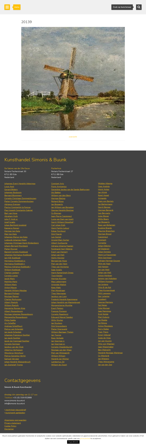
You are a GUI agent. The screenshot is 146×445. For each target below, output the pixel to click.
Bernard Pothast (11, 293)
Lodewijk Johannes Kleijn (15, 240)
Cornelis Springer (12, 344)
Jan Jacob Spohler (12, 338)
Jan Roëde (102, 320)
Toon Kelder (56, 275)
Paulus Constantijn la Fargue (17, 207)
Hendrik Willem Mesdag (15, 290)
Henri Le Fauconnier (107, 254)
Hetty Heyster (57, 258)
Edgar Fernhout (58, 231)
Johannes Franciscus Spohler (17, 335)
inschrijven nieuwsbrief (15, 409)
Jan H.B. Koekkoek (12, 258)
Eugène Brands (105, 228)
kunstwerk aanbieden (14, 412)
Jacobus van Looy (59, 296)
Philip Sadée (10, 320)
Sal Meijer (102, 305)
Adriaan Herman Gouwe (109, 260)
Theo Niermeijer (58, 293)
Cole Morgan (104, 308)
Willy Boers (103, 219)
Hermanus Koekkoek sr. (14, 261)
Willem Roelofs (11, 305)
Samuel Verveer (11, 359)
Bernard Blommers (13, 195)
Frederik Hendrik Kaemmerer (64, 299)
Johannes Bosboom (12, 192)
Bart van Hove (10, 213)
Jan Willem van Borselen (62, 207)
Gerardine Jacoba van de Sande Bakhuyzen (70, 189)
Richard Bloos (57, 201)
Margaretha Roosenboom (15, 317)
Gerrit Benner (104, 207)
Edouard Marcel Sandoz (62, 317)
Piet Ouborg (103, 317)
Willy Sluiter (57, 320)
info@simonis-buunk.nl (14, 403)
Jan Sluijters (56, 323)
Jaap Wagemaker (105, 347)
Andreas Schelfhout (13, 326)
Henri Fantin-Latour (60, 228)
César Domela (104, 251)
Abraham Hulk (11, 216)
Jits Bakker (56, 192)
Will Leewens (104, 293)
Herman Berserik (105, 210)
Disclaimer (9, 429)
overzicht (73, 136)
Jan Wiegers (103, 358)
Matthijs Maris (10, 281)
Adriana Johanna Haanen (62, 246)
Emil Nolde (103, 314)
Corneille (102, 243)
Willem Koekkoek (12, 269)
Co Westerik (103, 355)
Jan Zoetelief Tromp (13, 364)
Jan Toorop (56, 335)
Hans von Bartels (105, 201)
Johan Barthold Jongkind (15, 225)
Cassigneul (103, 237)
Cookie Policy (10, 426)
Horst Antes (103, 189)
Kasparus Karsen (11, 228)
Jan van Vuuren (105, 341)
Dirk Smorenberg (59, 326)
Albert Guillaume (59, 243)
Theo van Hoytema (60, 266)
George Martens (105, 302)
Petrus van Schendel (13, 329)
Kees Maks (56, 287)
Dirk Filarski (56, 234)
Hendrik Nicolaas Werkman (110, 352)
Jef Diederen (103, 249)
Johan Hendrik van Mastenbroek (65, 302)
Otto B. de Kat (104, 287)
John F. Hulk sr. (11, 219)
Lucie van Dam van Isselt (62, 219)
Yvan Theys (103, 332)
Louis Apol (9, 186)
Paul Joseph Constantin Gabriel (18, 210)
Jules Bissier (103, 216)
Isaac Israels (56, 269)
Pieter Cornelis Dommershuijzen (18, 201)
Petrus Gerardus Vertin (15, 356)
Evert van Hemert (59, 252)
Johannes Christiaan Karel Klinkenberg (21, 243)
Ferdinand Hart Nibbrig (61, 249)
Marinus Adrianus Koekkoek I (17, 266)
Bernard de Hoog (59, 261)
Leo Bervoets (104, 213)
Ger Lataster (104, 296)
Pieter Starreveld (59, 329)
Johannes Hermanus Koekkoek (18, 255)
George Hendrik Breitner (62, 210)
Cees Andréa (104, 186)
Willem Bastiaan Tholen (62, 332)
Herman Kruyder (58, 278)
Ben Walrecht (104, 350)
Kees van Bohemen (106, 225)
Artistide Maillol (58, 284)
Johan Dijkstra (104, 246)
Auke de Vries (104, 338)
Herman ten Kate (12, 231)
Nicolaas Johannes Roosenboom (18, 314)
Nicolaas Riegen (11, 296)
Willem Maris (10, 284)
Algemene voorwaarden (15, 420)
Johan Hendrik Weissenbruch (17, 362)
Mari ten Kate (10, 234)
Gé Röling (102, 323)
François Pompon (59, 311)
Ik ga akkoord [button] (73, 442)
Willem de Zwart (59, 364)
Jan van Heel (103, 269)
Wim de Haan (104, 263)
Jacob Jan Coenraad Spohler (16, 341)
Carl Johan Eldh (58, 225)
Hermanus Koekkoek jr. (14, 263)
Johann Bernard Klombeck (16, 246)
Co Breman (56, 213)
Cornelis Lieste (11, 275)
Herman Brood (104, 234)
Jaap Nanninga (104, 311)
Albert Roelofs (11, 302)
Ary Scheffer (10, 323)
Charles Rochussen (12, 299)
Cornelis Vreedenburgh (61, 347)
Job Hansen (103, 266)
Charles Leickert (11, 272)
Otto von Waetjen (106, 344)
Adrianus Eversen (12, 204)
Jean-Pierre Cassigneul (61, 216)
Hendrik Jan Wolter (60, 359)
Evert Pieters (57, 308)
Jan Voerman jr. (58, 341)
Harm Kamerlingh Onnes (62, 272)
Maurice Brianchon (106, 231)
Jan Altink (102, 192)
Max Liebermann (58, 281)
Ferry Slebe (103, 329)
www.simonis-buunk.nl (14, 400)
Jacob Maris (9, 278)
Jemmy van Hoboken (107, 278)
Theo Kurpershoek (106, 290)
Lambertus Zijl (57, 362)
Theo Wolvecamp (106, 361)
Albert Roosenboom (13, 311)
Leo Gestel (56, 237)
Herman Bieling (58, 198)
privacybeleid (85, 438)
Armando (102, 198)
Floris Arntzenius (59, 186)
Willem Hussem (105, 281)
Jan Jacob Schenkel (12, 332)
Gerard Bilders (11, 189)
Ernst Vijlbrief (104, 335)
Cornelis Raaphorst (59, 314)
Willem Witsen (58, 356)
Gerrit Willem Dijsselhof (62, 222)
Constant (102, 240)
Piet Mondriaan (58, 290)
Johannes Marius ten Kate (15, 237)
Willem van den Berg (61, 195)
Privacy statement (12, 423)
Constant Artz (57, 183)
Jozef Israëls (9, 222)
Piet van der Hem (59, 263)
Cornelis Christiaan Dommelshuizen (20, 198)
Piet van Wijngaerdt (60, 353)
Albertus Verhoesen (13, 350)
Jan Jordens (103, 284)
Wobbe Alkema (105, 183)
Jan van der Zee (105, 364)
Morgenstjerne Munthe (61, 305)
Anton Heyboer (105, 275)
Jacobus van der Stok (13, 347)
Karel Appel (103, 195)
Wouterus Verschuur (13, 353)
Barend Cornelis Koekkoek (16, 252)
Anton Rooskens (105, 326)
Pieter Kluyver (11, 249)
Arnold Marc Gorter (60, 240)
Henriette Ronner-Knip (14, 308)
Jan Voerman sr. (58, 344)
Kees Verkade (57, 338)
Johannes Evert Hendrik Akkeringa (19, 183)
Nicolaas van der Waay (61, 350)
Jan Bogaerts (57, 204)
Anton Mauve (10, 287)
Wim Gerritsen (105, 257)
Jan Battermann (105, 204)
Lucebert (102, 299)
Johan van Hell (57, 255)
